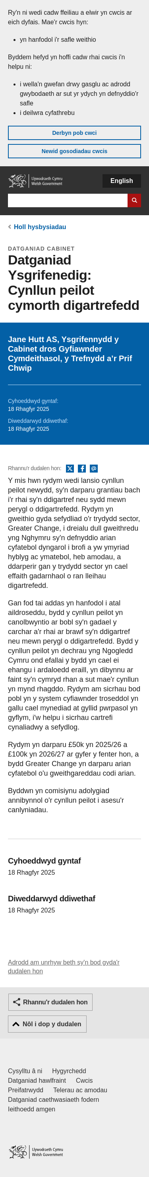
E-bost (94, 469)
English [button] (121, 180)
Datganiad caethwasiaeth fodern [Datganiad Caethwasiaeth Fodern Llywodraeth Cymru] (53, 1099)
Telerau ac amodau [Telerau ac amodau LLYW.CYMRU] (80, 1090)
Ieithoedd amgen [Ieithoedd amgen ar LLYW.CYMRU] (31, 1109)
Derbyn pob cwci (74, 133)
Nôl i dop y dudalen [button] (52, 1024)
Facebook (82, 469)
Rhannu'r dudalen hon (55, 1002)
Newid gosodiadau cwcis (75, 151)
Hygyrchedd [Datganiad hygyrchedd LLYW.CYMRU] (69, 1071)
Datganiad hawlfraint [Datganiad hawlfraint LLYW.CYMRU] (37, 1080)
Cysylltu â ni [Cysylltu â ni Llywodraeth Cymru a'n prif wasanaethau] (25, 1071)
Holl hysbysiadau (40, 227)
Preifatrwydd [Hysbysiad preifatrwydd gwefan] (25, 1090)
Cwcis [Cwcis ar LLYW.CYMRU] (84, 1080)
